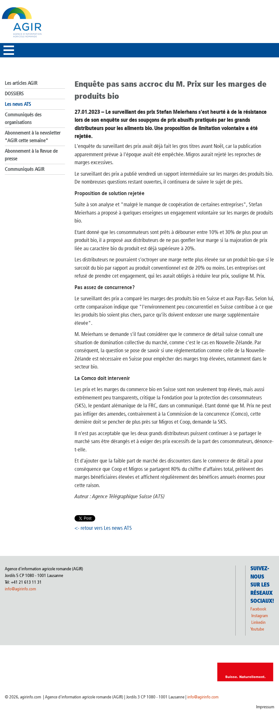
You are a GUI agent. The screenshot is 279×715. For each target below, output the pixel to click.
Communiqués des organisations (23, 118)
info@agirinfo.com (20, 589)
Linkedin (259, 622)
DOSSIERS (14, 94)
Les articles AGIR (21, 83)
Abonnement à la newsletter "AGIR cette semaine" (33, 136)
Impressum (265, 707)
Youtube (257, 629)
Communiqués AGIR (24, 169)
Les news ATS (18, 104)
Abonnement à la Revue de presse (31, 155)
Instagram (259, 615)
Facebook (258, 609)
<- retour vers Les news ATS (103, 528)
